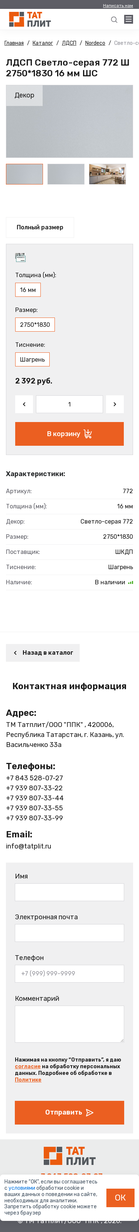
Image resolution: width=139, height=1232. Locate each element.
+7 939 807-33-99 (34, 818)
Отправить (69, 1112)
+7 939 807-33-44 (35, 798)
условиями (22, 1188)
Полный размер (40, 227)
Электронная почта (46, 917)
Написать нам (118, 5)
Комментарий (37, 998)
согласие (28, 1066)
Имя (21, 876)
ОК (120, 1197)
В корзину (69, 433)
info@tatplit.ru (28, 846)
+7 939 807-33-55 (34, 808)
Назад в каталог (42, 652)
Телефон (29, 958)
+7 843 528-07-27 (34, 778)
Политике (28, 1080)
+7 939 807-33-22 (34, 788)
